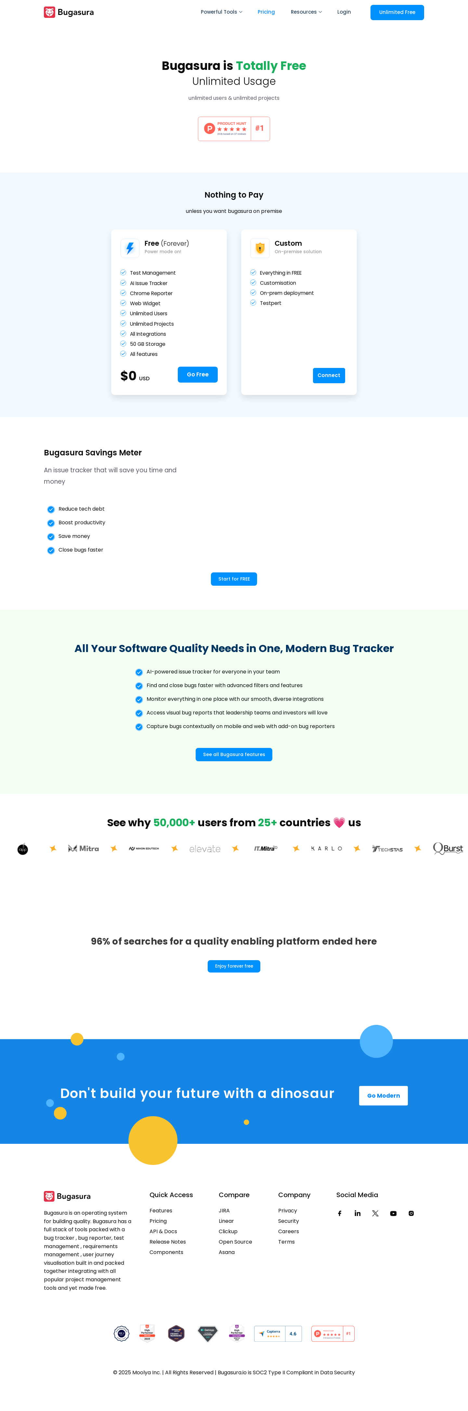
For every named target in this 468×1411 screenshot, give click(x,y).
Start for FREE (234, 592)
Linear (226, 1247)
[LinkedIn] (357, 1239)
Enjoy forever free (234, 990)
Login (344, 11)
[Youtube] (393, 1239)
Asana (227, 1278)
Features (161, 1237)
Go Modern (383, 1120)
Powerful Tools (221, 11)
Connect (326, 387)
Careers (288, 1257)
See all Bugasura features (234, 777)
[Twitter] (375, 1239)
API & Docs (163, 1257)
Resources (306, 11)
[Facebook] (339, 1239)
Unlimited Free (397, 12)
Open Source (235, 1268)
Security (288, 1247)
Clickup (228, 1257)
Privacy (287, 1237)
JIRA (224, 1237)
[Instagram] (411, 1239)
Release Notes (168, 1268)
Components (166, 1278)
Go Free (198, 388)
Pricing (266, 11)
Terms (286, 1268)
